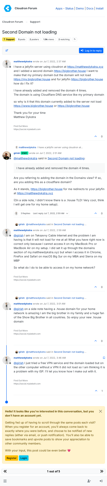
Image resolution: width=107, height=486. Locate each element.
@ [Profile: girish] (18, 235)
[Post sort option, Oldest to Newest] (7, 50)
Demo (80, 8)
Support (8, 39)
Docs (90, 8)
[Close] (100, 411)
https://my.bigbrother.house (32, 79)
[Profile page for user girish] (6, 155)
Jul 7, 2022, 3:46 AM (54, 357)
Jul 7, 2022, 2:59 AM (54, 230)
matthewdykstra (23, 61)
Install (99, 8)
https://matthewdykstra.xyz (85, 66)
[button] (5, 481)
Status (69, 8)
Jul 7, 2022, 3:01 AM (54, 303)
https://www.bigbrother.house (33, 105)
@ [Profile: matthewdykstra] (25, 158)
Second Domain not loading (66, 158)
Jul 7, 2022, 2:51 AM (50, 153)
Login (23, 458)
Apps (59, 8)
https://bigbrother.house (70, 71)
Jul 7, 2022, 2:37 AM (54, 61)
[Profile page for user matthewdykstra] (6, 64)
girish (17, 153)
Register (11, 458)
